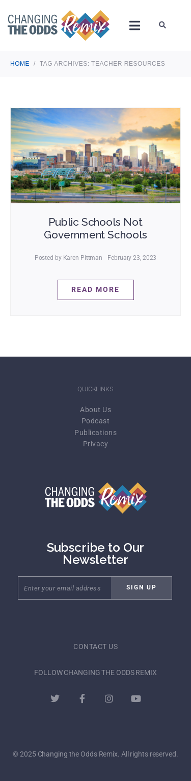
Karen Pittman (83, 257)
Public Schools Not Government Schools (95, 228)
